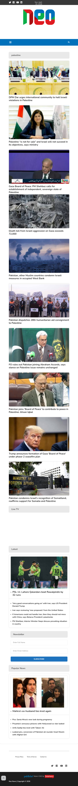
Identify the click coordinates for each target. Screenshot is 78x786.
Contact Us (43, 757)
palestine (16, 55)
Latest (14, 549)
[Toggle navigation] (10, 42)
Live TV (15, 509)
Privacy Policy (19, 757)
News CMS (38, 776)
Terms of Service (32, 757)
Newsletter (18, 634)
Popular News (18, 668)
